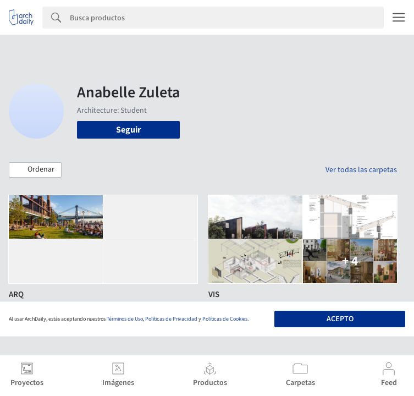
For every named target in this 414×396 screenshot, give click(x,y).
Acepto (340, 319)
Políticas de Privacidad (171, 319)
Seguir (128, 130)
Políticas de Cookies (224, 319)
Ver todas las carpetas (361, 169)
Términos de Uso (125, 319)
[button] (35, 170)
